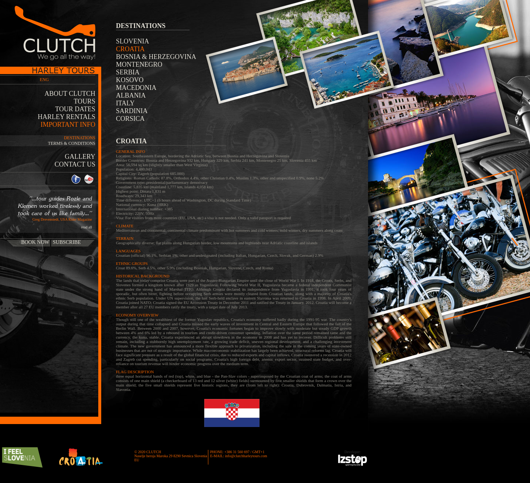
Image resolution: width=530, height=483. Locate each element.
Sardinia (132, 111)
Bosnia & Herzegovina (156, 56)
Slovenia (132, 41)
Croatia (130, 49)
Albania (131, 95)
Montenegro (139, 64)
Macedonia (136, 87)
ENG (44, 79)
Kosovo (130, 80)
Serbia (127, 72)
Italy (125, 103)
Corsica (130, 118)
